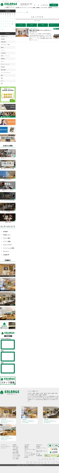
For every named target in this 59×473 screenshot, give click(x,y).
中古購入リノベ (4, 36)
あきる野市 (32, 394)
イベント (3, 50)
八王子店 (21, 24)
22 (5, 23)
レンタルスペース (28, 452)
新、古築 (38, 454)
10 (10, 18)
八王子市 (30, 393)
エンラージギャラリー (29, 455)
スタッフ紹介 (6, 238)
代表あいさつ (6, 234)
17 (10, 21)
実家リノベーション (5, 55)
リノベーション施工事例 (29, 454)
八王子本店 (26, 444)
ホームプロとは (16, 454)
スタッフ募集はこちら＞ (53, 2)
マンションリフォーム (5, 72)
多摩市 (53, 393)
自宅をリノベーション (10, 7)
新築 (2, 78)
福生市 (36, 394)
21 (3, 23)
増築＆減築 (3, 69)
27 (1, 26)
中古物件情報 (39, 455)
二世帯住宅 (3, 53)
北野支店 (26, 446)
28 (3, 26)
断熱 (2, 75)
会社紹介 (38, 7)
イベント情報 (6, 241)
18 (12, 21)
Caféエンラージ (53, 24)
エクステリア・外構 (5, 44)
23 (7, 23)
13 (1, 21)
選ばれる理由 (15, 452)
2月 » (14, 29)
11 (12, 18)
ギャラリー (6, 251)
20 (1, 23)
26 (14, 23)
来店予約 (38, 446)
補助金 (2, 47)
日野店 (42, 24)
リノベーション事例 (31, 7)
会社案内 (14, 444)
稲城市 (40, 394)
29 (5, 26)
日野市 (33, 393)
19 (14, 21)
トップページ (4, 444)
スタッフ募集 (15, 458)
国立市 (45, 393)
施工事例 (26, 457)
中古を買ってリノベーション (21, 7)
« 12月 (2, 29)
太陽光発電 (3, 41)
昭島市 (37, 393)
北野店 (31, 24)
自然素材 (3, 39)
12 (14, 18)
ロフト (2, 80)
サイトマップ (4, 447)
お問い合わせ (39, 444)
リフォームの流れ (16, 455)
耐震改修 (3, 66)
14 (3, 21)
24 (10, 23)
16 (7, 21)
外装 (2, 83)
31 (10, 26)
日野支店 (26, 447)
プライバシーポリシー (5, 446)
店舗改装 (3, 58)
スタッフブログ (44, 7)
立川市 (41, 393)
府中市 (49, 393)
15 (5, 21)
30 (7, 26)
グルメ (2, 61)
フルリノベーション (5, 64)
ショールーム (56, 7)
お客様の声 (50, 7)
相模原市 (45, 394)
